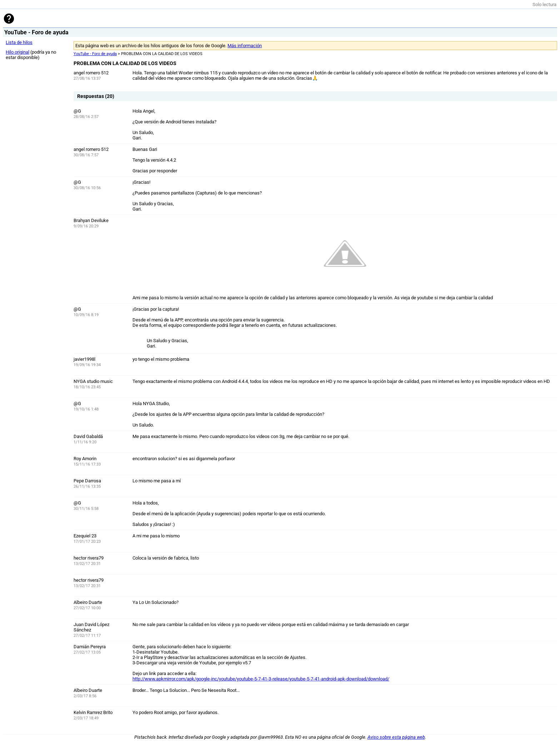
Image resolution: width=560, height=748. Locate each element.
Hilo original (17, 52)
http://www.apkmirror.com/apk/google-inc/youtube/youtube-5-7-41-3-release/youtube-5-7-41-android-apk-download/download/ (260, 678)
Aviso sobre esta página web (396, 737)
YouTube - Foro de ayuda (95, 53)
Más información (245, 45)
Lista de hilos (19, 42)
